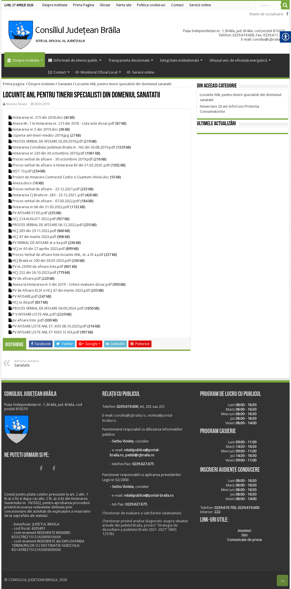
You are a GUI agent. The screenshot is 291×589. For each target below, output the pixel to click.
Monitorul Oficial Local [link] (96, 72)
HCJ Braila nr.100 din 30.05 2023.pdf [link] (42, 260)
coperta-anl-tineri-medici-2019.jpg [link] (41, 135)
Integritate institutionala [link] (179, 60)
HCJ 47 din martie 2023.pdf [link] (34, 237)
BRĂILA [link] (242, 162)
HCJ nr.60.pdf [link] (23, 302)
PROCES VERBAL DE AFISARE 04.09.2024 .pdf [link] (48, 308)
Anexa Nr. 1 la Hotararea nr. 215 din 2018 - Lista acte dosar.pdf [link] (64, 123)
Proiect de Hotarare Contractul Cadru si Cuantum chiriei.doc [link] (61, 177)
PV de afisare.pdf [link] (27, 278)
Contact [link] (57, 72)
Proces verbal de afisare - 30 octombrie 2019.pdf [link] (53, 159)
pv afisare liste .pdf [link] (28, 320)
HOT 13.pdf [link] (22, 171)
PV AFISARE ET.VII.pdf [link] (30, 213)
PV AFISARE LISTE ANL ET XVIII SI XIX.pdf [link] (46, 332)
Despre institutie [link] (23, 60)
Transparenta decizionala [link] (128, 60)
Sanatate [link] (65, 84)
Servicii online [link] (140, 72)
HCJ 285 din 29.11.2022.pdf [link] (34, 231)
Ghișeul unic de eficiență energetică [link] (238, 60)
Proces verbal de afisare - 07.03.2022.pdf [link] (46, 201)
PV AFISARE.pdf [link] (25, 296)
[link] (55, 5)
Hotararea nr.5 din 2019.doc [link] (35, 129)
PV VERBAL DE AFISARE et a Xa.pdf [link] (40, 243)
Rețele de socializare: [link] (267, 14)
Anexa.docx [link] (22, 183)
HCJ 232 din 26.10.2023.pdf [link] (34, 272)
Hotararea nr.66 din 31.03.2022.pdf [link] (41, 207)
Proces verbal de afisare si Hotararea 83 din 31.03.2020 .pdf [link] (61, 165)
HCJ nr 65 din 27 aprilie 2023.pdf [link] (39, 249)
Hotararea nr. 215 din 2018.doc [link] (38, 117)
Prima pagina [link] (13, 84)
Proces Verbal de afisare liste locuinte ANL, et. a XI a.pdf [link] (58, 254)
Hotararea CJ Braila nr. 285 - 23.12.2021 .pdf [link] (48, 195)
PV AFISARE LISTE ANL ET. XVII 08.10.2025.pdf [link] (49, 326)
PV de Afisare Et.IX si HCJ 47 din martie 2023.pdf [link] (51, 290)
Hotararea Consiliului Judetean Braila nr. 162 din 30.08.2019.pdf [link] (64, 147)
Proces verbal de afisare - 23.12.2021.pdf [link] (46, 189)
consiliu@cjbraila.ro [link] (130, 415)
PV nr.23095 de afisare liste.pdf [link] (38, 266)
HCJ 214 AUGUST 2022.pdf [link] (34, 219)
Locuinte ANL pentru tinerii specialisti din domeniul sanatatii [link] (123, 84)
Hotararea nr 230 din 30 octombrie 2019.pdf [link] (48, 153)
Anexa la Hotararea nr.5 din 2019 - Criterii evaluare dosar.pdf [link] (62, 284)
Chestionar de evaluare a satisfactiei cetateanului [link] (141, 513)
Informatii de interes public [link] (73, 60)
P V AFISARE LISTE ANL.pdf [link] (34, 314)
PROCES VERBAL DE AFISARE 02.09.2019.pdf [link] (48, 141)
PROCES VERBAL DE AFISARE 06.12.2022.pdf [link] (48, 225)
